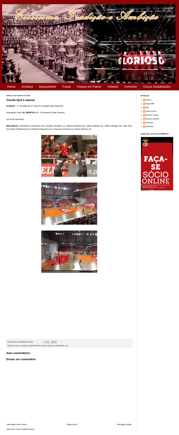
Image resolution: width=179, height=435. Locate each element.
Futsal (66, 86)
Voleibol (112, 86)
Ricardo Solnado (152, 119)
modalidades (60, 346)
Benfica (38, 346)
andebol (31, 346)
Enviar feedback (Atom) (25, 429)
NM (147, 108)
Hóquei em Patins (89, 86)
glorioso (51, 346)
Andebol (27, 86)
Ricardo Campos (152, 115)
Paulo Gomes (151, 111)
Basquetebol (47, 86)
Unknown (149, 123)
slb (67, 346)
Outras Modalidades (157, 86)
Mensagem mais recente (17, 424)
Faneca (148, 100)
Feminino (130, 86)
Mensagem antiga (124, 424)
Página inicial (72, 424)
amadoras (24, 346)
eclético (45, 346)
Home (11, 86)
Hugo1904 (150, 104)
